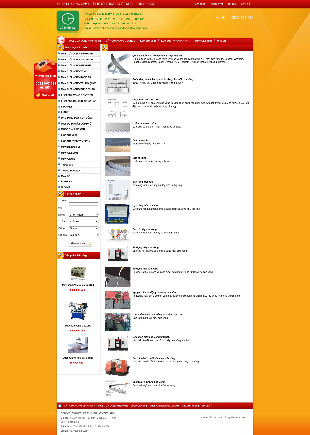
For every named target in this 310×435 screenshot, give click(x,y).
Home (62, 39)
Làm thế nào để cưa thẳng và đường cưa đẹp (157, 314)
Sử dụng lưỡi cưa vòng (145, 268)
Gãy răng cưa (140, 140)
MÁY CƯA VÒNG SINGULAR (77, 53)
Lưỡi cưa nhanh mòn (144, 123)
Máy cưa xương (203, 40)
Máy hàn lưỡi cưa (70, 147)
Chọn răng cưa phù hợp (145, 99)
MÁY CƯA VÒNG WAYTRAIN (85, 40)
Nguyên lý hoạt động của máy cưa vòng (154, 292)
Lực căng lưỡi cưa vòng (145, 205)
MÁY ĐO (66, 176)
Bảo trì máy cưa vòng (144, 229)
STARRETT (67, 106)
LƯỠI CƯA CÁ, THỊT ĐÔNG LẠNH (79, 101)
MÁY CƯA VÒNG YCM (73, 71)
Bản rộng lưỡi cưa (142, 181)
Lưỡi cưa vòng (148, 40)
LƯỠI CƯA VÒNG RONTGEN (77, 95)
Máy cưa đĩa (68, 158)
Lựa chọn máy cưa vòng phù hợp (151, 337)
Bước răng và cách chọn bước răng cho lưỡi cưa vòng (162, 79)
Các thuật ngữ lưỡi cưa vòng (148, 382)
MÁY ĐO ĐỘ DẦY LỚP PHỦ (76, 123)
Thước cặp (67, 164)
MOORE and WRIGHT (73, 129)
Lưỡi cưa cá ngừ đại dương (78, 357)
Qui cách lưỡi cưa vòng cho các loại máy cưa (157, 55)
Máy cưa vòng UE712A (78, 325)
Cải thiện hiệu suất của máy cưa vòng (153, 358)
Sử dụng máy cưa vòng (145, 247)
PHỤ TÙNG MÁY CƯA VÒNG (77, 117)
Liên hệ (245, 3)
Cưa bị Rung (139, 158)
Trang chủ (216, 3)
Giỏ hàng (200, 3)
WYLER (221, 40)
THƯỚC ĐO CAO (70, 170)
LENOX (65, 112)
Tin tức (232, 3)
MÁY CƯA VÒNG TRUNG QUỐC (78, 83)
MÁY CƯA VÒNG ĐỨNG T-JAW (78, 89)
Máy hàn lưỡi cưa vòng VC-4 (78, 285)
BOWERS (66, 181)
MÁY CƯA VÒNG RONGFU (76, 77)
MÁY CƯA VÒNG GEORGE (120, 40)
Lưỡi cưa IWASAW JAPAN (175, 40)
